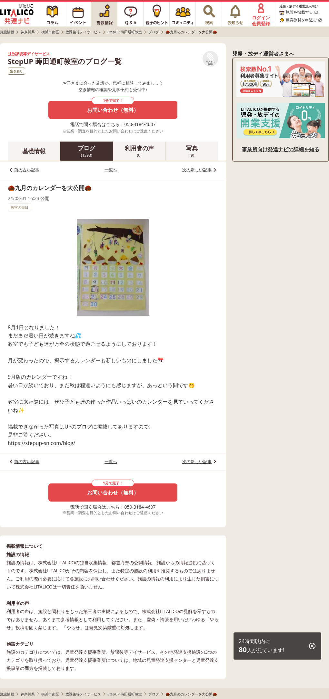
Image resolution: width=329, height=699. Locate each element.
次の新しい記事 (197, 170)
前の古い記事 (26, 170)
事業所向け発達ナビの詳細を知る (280, 149)
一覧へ (111, 170)
